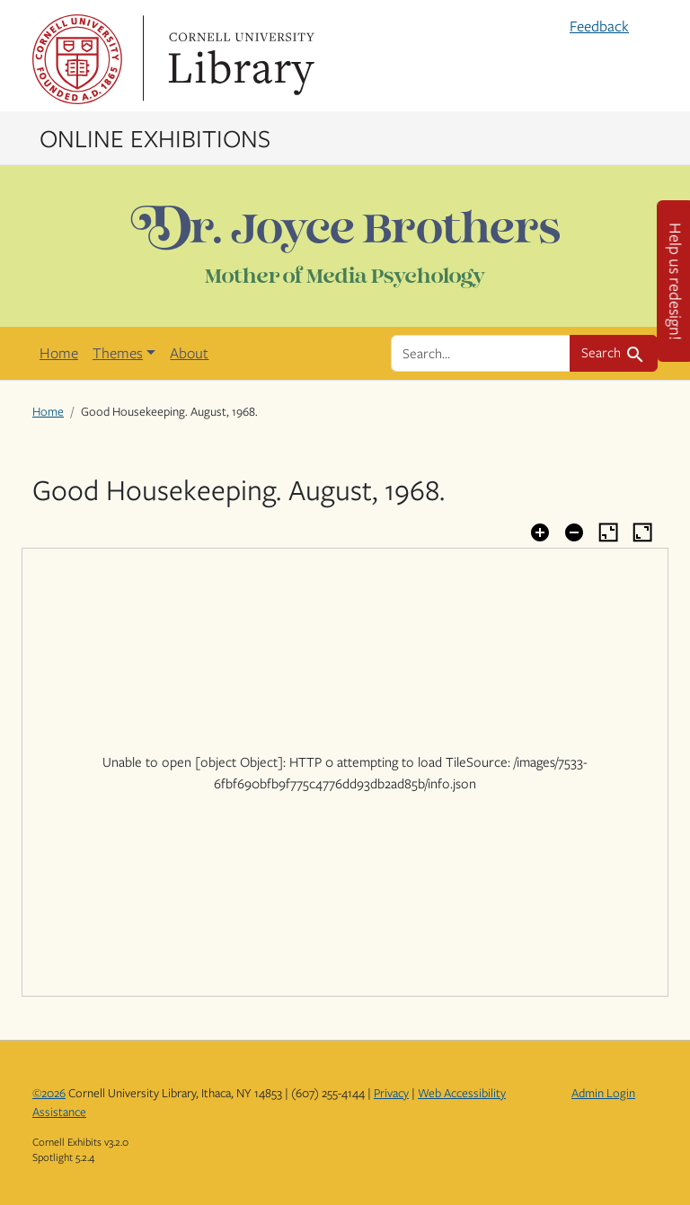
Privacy (391, 1093)
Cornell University (77, 59)
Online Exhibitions (155, 137)
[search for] (481, 353)
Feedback (599, 26)
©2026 (49, 1093)
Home (59, 353)
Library (239, 59)
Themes (118, 353)
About (189, 353)
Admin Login (603, 1093)
